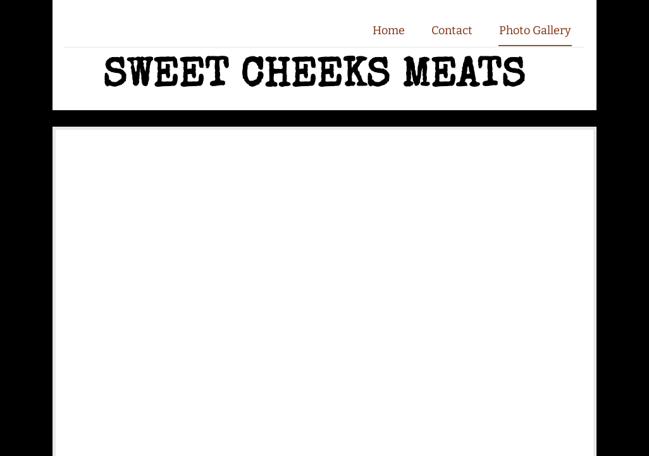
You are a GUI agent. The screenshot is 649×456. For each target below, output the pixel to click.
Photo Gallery (535, 30)
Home (389, 30)
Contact (452, 30)
